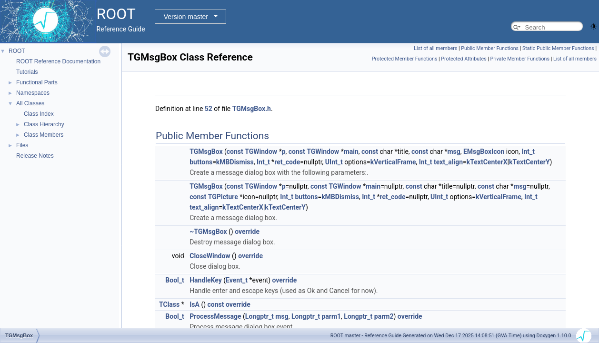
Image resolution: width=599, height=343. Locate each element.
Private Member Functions (519, 59)
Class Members (43, 134)
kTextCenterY (529, 162)
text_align (448, 162)
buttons (201, 162)
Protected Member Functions (405, 59)
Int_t (528, 151)
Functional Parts (37, 82)
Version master (186, 16)
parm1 (331, 316)
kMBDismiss (235, 162)
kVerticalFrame (393, 162)
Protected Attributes (463, 59)
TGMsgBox (206, 151)
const (235, 151)
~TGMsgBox (208, 231)
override (247, 231)
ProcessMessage (215, 316)
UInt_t (334, 162)
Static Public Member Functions (558, 48)
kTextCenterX (487, 162)
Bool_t (174, 280)
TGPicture (223, 197)
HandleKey (206, 280)
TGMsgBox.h (251, 108)
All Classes (30, 103)
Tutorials (27, 72)
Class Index (39, 114)
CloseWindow (210, 256)
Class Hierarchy (44, 124)
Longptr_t (259, 316)
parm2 (384, 316)
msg (453, 151)
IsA (195, 304)
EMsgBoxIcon (483, 151)
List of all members (435, 48)
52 (208, 108)
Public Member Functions (490, 48)
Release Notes (35, 155)
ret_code (287, 162)
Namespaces (33, 93)
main (351, 151)
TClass (169, 304)
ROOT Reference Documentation (58, 61)
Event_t (237, 280)
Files (22, 145)
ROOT (17, 51)
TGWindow (261, 151)
